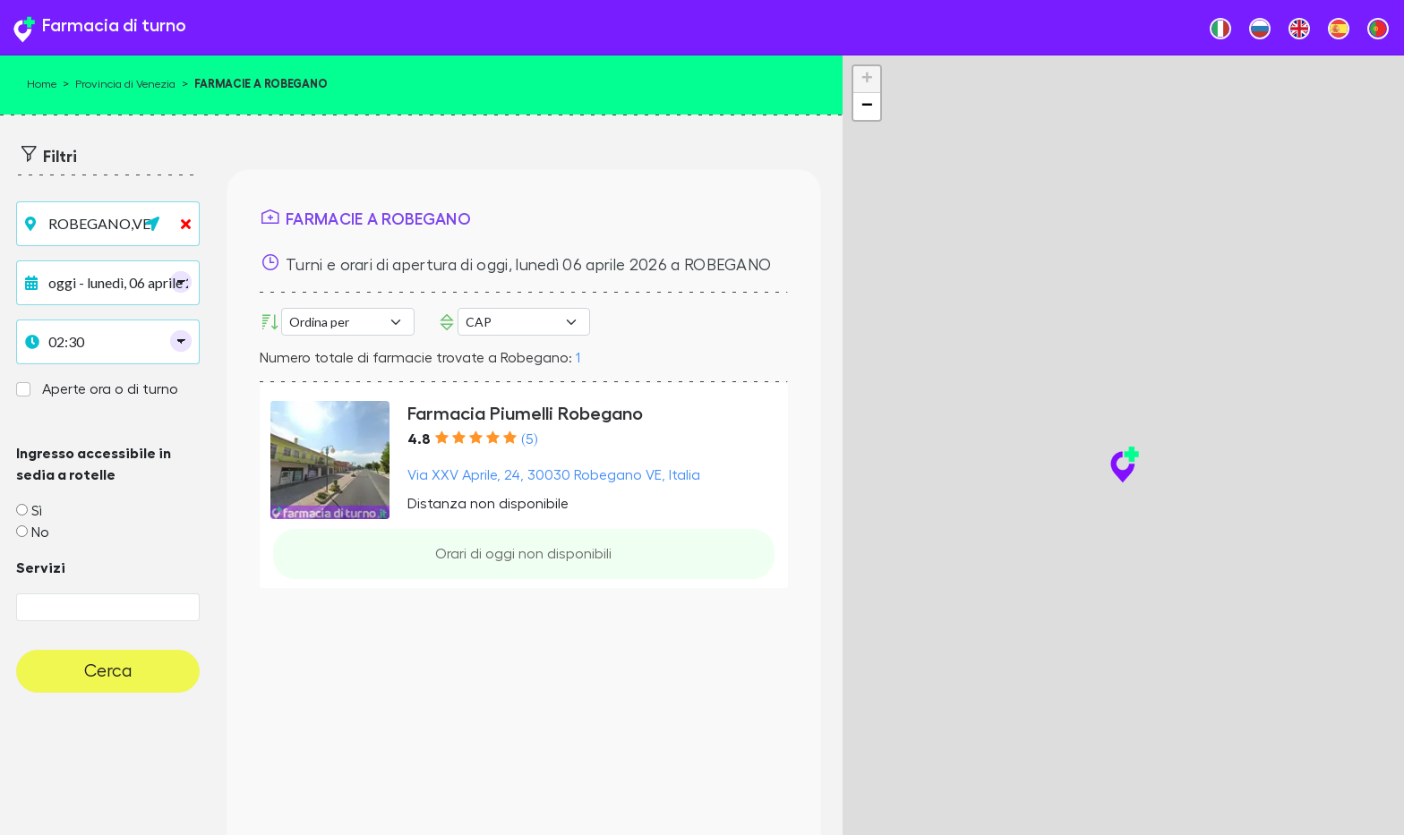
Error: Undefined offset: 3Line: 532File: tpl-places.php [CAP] (524, 322)
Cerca (108, 671)
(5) (529, 439)
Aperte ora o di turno (110, 389)
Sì (36, 511)
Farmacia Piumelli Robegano (525, 414)
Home (41, 84)
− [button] (867, 106)
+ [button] (867, 79)
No (40, 532)
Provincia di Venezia (125, 84)
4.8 (419, 439)
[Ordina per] (347, 322)
